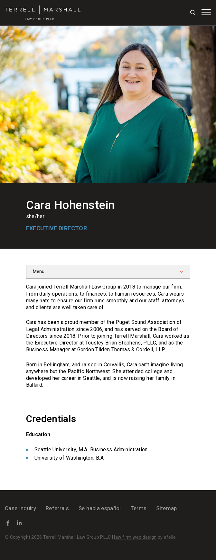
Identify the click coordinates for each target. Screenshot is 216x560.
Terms (139, 508)
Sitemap (166, 508)
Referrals (57, 508)
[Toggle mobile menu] (206, 12)
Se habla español (100, 508)
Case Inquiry (20, 508)
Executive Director (56, 228)
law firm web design (135, 537)
